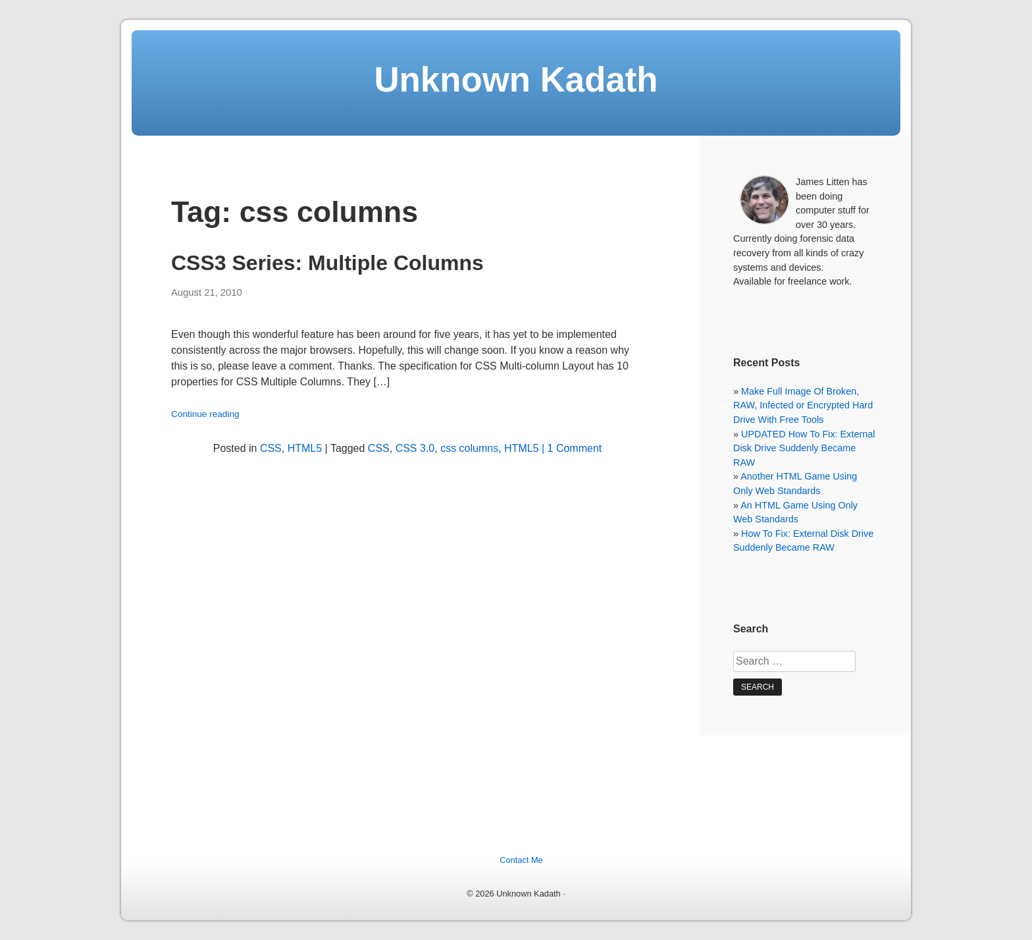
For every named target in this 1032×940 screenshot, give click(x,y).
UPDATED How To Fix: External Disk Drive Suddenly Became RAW (804, 448)
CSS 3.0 (415, 448)
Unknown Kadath (516, 79)
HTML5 (305, 448)
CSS (271, 448)
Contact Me (521, 860)
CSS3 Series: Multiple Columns (327, 263)
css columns (469, 448)
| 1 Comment (570, 448)
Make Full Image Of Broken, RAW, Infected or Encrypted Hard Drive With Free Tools (803, 405)
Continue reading (205, 414)
